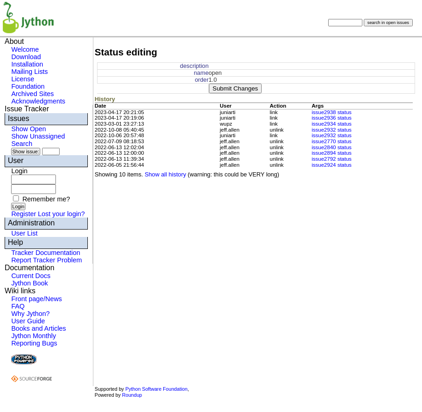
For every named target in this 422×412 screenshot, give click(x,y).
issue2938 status (331, 112)
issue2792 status (331, 159)
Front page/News (36, 299)
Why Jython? (30, 313)
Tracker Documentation (45, 252)
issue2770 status (331, 141)
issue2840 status (331, 147)
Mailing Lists (29, 71)
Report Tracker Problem (46, 260)
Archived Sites (32, 93)
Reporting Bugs (34, 343)
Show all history (165, 174)
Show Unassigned (38, 136)
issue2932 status (331, 130)
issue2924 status (331, 165)
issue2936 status (331, 118)
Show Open (28, 129)
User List (24, 233)
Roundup (132, 395)
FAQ (17, 306)
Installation (27, 64)
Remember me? (46, 199)
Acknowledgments (38, 101)
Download (26, 57)
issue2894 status (331, 153)
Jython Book (29, 283)
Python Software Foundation (156, 389)
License (22, 79)
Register (23, 214)
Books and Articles (38, 328)
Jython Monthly (33, 335)
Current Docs (30, 275)
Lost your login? (61, 214)
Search (21, 143)
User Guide (28, 321)
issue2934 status (331, 124)
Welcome (25, 49)
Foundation (27, 86)
